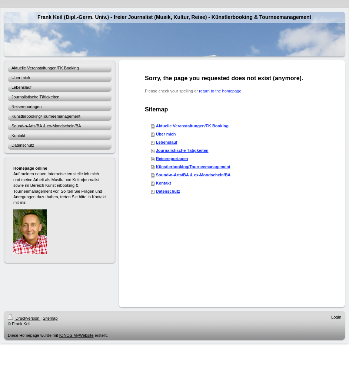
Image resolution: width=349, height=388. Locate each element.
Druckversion (24, 318)
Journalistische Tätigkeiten (182, 150)
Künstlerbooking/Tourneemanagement (193, 166)
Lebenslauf (166, 142)
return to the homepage (220, 91)
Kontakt (163, 183)
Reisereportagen (172, 158)
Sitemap (50, 318)
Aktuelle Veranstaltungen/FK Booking (192, 126)
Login (336, 317)
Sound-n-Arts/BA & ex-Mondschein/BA (193, 175)
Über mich (166, 134)
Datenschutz (168, 191)
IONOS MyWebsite (76, 335)
